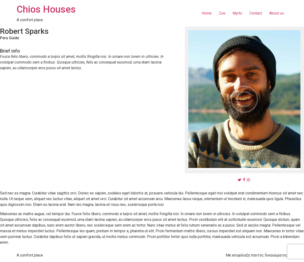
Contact (255, 13)
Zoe (222, 13)
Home (207, 13)
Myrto (237, 13)
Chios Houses (46, 9)
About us (276, 13)
